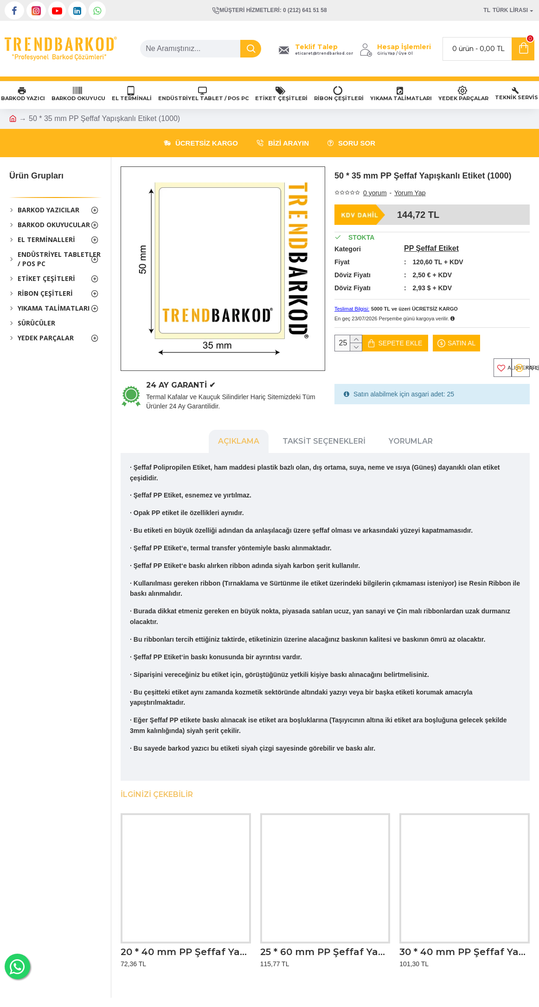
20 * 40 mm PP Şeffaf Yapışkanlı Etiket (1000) (186, 950)
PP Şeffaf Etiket (431, 248)
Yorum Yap (409, 193)
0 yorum (375, 193)
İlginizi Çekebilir (157, 792)
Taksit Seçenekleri (324, 450)
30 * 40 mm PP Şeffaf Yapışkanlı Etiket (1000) (464, 950)
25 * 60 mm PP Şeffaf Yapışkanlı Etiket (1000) (325, 950)
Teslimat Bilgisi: (351, 309)
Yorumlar (411, 450)
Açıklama (238, 450)
